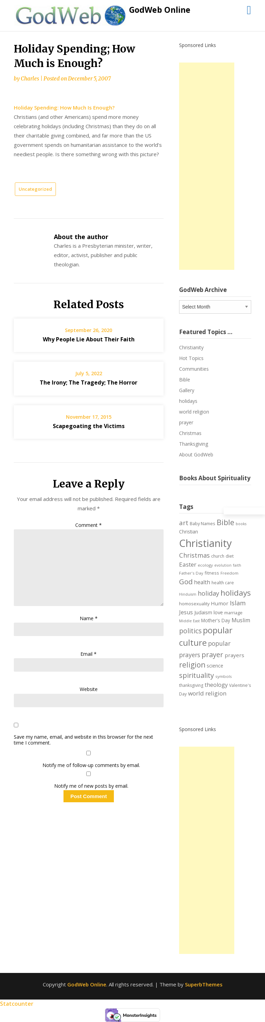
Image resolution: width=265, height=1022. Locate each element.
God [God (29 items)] (186, 581)
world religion (194, 411)
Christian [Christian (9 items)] (188, 531)
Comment (88, 525)
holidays (188, 401)
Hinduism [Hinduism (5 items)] (187, 594)
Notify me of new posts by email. (91, 786)
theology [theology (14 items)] (216, 685)
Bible (184, 379)
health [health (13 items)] (202, 582)
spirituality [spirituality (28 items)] (196, 675)
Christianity (191, 347)
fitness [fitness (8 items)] (212, 573)
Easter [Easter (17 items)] (187, 564)
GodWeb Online (159, 9)
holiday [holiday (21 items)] (208, 593)
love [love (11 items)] (218, 612)
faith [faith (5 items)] (237, 565)
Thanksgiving (193, 444)
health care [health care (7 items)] (223, 583)
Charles (30, 78)
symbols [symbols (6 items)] (223, 676)
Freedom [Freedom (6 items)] (229, 573)
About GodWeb (196, 454)
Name (89, 618)
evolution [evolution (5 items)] (223, 565)
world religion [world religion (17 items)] (207, 693)
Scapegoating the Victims (89, 426)
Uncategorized (35, 189)
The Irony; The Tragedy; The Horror (88, 382)
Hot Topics (191, 358)
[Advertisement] (206, 166)
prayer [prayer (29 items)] (212, 654)
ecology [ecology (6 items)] (205, 565)
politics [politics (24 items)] (190, 630)
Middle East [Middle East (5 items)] (189, 620)
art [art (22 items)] (183, 522)
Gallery (186, 390)
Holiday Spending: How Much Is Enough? (64, 107)
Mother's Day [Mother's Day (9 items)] (215, 620)
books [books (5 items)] (241, 523)
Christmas (190, 433)
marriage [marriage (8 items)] (233, 612)
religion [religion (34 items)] (192, 665)
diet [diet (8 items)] (230, 556)
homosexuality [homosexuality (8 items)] (194, 603)
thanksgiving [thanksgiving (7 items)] (191, 685)
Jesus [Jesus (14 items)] (186, 612)
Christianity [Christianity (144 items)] (205, 543)
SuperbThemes (204, 984)
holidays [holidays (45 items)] (235, 592)
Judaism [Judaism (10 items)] (203, 612)
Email (88, 654)
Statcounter (16, 1003)
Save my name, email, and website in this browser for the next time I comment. (83, 740)
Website (89, 689)
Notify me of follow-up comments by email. (91, 765)
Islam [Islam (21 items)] (238, 603)
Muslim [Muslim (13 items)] (241, 620)
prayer (186, 422)
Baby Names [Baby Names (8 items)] (202, 523)
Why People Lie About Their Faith (89, 339)
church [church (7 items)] (217, 556)
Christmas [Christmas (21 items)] (194, 555)
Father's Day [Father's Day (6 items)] (191, 573)
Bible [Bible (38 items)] (225, 522)
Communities (194, 369)
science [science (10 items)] (215, 665)
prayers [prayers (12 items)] (234, 655)
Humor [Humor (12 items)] (219, 603)
